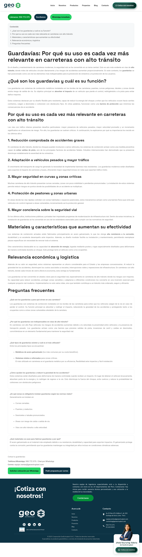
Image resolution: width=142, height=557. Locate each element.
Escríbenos (40, 17)
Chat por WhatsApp (46, 461)
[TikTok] (39, 524)
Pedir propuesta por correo (57, 471)
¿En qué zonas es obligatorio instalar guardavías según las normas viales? (41, 394)
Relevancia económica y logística (26, 40)
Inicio (52, 5)
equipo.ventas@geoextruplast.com (29, 464)
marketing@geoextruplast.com (116, 521)
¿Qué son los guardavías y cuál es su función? (31, 31)
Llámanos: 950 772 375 (20, 17)
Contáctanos (83, 498)
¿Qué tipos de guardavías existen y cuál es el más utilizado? (35, 343)
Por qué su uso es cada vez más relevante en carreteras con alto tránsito (42, 34)
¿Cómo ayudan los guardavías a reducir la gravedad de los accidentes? (39, 373)
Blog (96, 5)
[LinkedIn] (34, 524)
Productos (74, 5)
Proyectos (86, 5)
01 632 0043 (110, 527)
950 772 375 (31, 461)
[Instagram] (24, 524)
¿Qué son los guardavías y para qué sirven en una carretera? (35, 300)
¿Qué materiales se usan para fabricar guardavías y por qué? (35, 439)
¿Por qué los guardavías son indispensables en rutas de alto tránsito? (39, 322)
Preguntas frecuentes (21, 43)
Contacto (105, 5)
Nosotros (62, 5)
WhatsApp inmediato (61, 17)
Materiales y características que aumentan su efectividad (36, 37)
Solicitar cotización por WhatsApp (24, 471)
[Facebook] (29, 524)
